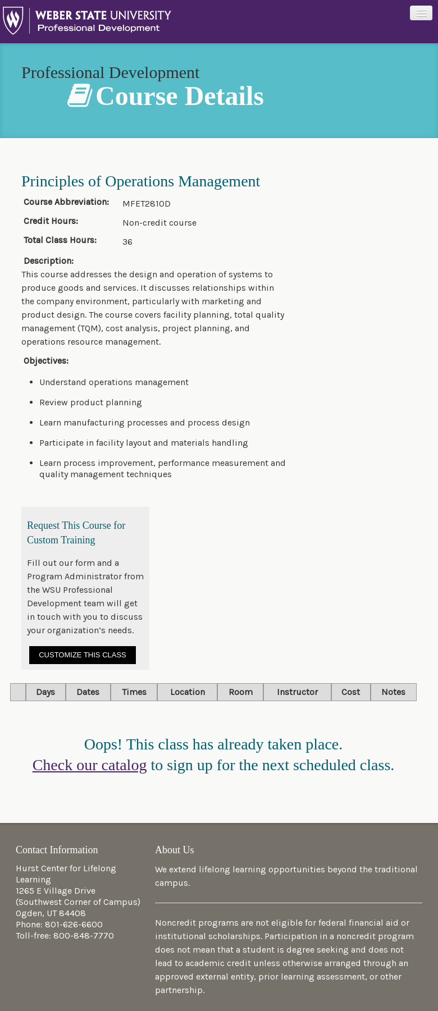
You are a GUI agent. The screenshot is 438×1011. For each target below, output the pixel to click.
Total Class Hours (59, 240)
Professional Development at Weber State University (87, 23)
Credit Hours (50, 221)
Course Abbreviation (65, 202)
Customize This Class (82, 655)
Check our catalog (90, 765)
